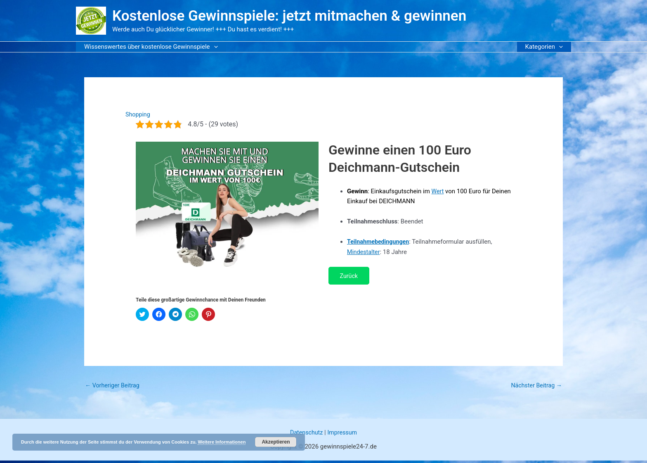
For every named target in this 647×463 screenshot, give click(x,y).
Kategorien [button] (546, 47)
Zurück (350, 276)
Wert (438, 191)
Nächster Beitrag (535, 387)
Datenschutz (305, 435)
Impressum (343, 435)
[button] (212, 47)
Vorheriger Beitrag (113, 387)
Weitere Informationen (222, 441)
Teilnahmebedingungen (379, 241)
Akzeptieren (276, 442)
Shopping (138, 114)
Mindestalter (364, 252)
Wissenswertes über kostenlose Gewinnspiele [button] (149, 47)
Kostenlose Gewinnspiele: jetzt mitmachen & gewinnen (289, 15)
